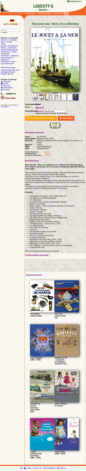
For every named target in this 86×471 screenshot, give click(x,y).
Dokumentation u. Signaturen (7, 59)
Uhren (3, 44)
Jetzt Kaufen (66, 118)
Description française (38, 255)
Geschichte (5, 54)
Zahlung (5, 90)
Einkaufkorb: (76, 1)
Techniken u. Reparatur (10, 56)
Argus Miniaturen (7, 64)
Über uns (5, 85)
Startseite (6, 81)
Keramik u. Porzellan (9, 40)
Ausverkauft (58, 13)
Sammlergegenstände (9, 50)
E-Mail (4, 83)
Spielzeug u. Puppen (9, 52)
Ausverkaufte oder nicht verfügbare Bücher (10, 71)
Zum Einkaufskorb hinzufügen (41, 118)
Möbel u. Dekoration (8, 48)
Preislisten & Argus (8, 62)
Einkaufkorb (7, 88)
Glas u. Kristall (6, 42)
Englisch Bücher (7, 74)
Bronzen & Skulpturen (9, 46)
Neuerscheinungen (44, 13)
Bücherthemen (30, 13)
